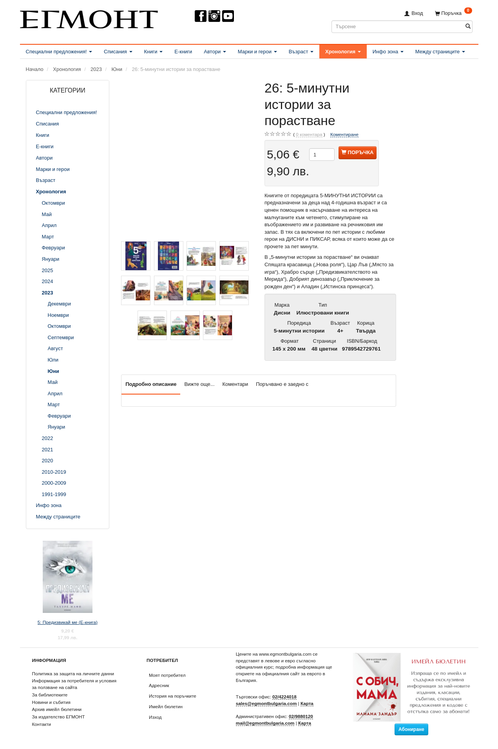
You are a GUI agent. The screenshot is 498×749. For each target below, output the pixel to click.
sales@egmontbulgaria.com (266, 703)
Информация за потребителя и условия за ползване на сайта (74, 684)
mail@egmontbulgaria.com (265, 722)
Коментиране (344, 134)
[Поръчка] (453, 13)
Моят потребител (167, 675)
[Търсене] (468, 26)
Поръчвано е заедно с (282, 384)
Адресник (159, 685)
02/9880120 (301, 716)
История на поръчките (172, 695)
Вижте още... (199, 384)
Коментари (235, 384)
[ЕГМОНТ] (89, 18)
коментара (309, 134)
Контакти (41, 724)
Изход (155, 717)
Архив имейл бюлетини (57, 709)
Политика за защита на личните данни (73, 673)
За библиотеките (50, 694)
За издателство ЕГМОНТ (58, 716)
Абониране (411, 729)
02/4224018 (284, 696)
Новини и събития (51, 702)
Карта (307, 703)
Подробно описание (150, 384)
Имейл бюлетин (166, 706)
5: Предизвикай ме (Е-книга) (68, 622)
